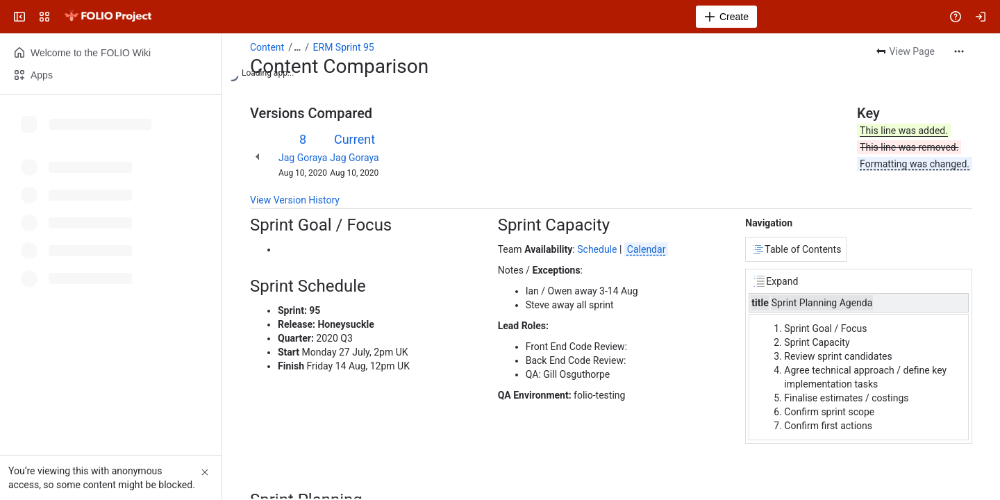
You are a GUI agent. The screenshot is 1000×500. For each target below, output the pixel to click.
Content (267, 47)
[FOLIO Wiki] (107, 17)
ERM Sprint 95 (343, 47)
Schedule (597, 249)
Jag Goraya (302, 157)
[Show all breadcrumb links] (297, 47)
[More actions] (959, 51)
